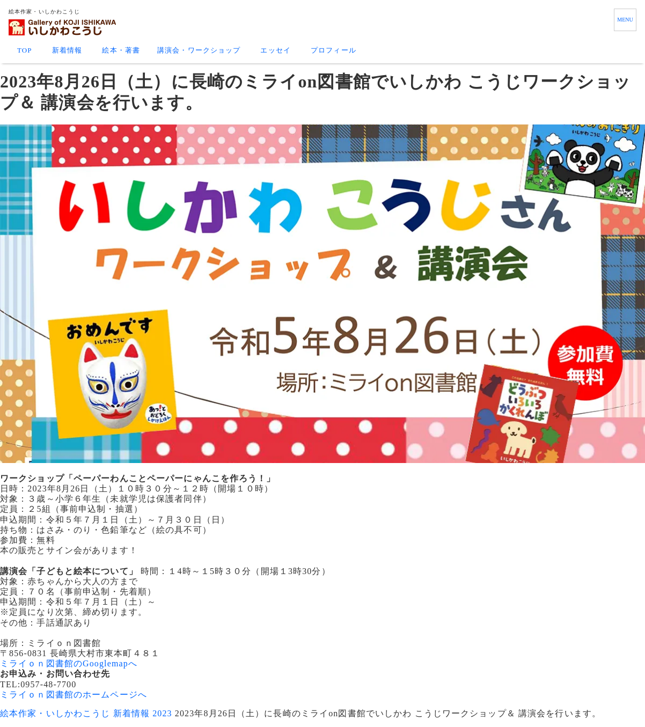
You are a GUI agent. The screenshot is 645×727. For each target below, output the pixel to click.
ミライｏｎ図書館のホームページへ (73, 694)
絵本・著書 (121, 50)
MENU (625, 20)
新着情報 (67, 50)
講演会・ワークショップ (198, 50)
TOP (24, 50)
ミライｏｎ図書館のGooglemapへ (68, 663)
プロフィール (333, 50)
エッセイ (275, 50)
